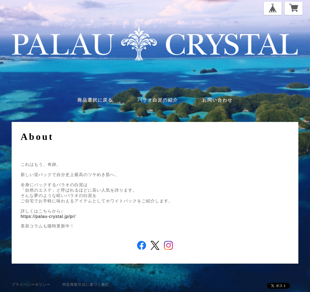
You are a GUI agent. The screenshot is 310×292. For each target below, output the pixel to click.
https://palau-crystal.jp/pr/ (48, 216)
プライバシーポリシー (31, 284)
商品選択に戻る (95, 100)
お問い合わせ (217, 100)
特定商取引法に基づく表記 (85, 284)
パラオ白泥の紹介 (157, 100)
